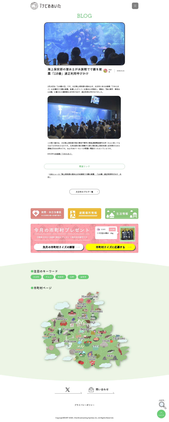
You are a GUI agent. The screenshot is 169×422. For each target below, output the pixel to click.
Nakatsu (61, 319)
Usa (73, 321)
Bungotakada (81, 304)
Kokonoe (70, 341)
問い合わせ (99, 389)
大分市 (36, 276)
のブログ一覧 (84, 191)
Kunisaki (96, 311)
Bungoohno (92, 357)
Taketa (78, 351)
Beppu (84, 329)
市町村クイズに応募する (110, 247)
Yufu (81, 338)
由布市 (83, 276)
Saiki (110, 355)
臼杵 (72, 276)
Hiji (92, 322)
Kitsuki (82, 318)
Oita (99, 335)
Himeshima (90, 296)
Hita (52, 334)
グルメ (48, 276)
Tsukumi (119, 338)
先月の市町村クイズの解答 (59, 247)
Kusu (66, 329)
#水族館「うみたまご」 (63, 153)
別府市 (61, 276)
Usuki (106, 340)
